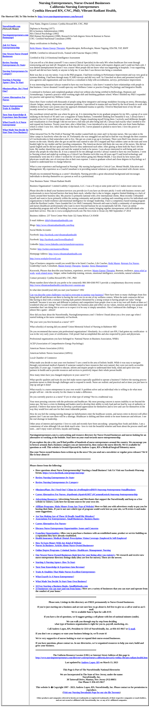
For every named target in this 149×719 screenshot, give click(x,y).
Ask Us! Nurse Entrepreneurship (11, 46)
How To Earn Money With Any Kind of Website (58, 543)
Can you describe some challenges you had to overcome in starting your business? (67, 295)
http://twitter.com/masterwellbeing (53, 249)
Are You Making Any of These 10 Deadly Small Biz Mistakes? (65, 516)
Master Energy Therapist (54, 48)
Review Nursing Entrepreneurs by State (14, 63)
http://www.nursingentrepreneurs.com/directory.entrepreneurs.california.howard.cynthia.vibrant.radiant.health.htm (92, 657)
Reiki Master (35, 48)
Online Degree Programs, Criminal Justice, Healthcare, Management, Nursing (73, 550)
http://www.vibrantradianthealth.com (65, 254)
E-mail (131, 629)
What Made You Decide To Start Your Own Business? (15, 131)
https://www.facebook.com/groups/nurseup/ (63, 473)
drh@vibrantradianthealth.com (59, 220)
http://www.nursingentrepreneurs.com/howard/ (60, 16)
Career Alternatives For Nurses (51, 523)
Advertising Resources (46, 499)
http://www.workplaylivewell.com (45, 258)
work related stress (44, 273)
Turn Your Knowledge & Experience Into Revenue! (15, 115)
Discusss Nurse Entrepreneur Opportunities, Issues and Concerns (67, 528)
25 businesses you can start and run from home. (58, 588)
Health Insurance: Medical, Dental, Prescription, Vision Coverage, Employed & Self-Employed (81, 538)
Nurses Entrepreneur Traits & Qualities (13, 107)
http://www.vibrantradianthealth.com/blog (55, 225)
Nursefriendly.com (11, 26)
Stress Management (99, 266)
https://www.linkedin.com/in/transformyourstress (61, 244)
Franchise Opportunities (47, 533)
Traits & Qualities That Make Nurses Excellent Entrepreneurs (65, 572)
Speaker (85, 266)
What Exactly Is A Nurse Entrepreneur (14, 123)
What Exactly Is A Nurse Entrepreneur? (55, 576)
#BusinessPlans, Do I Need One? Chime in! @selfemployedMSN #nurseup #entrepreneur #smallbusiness (86, 489)
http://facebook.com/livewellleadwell (57, 239)
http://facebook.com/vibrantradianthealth (58, 234)
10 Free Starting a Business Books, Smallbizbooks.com (62, 586)
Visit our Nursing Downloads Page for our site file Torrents (91, 692)
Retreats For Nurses (130, 263)
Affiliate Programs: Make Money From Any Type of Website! (65, 506)
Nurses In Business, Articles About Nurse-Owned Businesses (64, 545)
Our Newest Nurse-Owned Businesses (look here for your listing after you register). (75, 555)
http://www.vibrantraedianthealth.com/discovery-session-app (57, 285)
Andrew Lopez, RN (90, 662)
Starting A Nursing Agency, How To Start (13, 81)
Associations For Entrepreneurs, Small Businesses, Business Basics (67, 519)
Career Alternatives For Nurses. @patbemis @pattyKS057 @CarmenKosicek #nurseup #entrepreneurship (87, 494)
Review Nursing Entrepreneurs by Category (57, 482)
